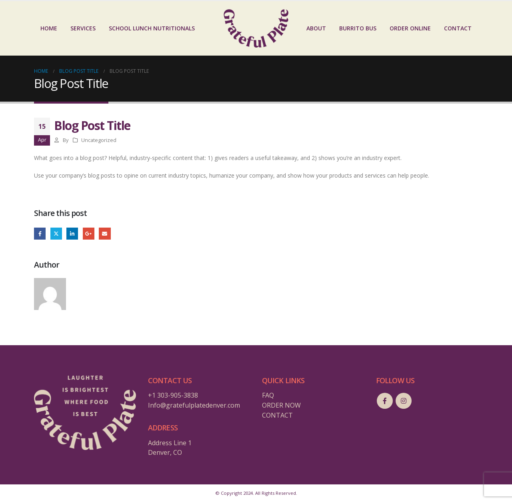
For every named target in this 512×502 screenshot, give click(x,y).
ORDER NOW (281, 405)
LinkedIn (72, 233)
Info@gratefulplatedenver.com (194, 405)
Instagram (404, 401)
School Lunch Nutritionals (152, 28)
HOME (48, 28)
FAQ (268, 395)
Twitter (56, 233)
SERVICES (83, 28)
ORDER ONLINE (410, 28)
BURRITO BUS (357, 28)
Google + (88, 233)
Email (104, 233)
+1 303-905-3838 (173, 395)
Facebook (40, 233)
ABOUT (316, 28)
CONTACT (458, 28)
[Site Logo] (256, 28)
